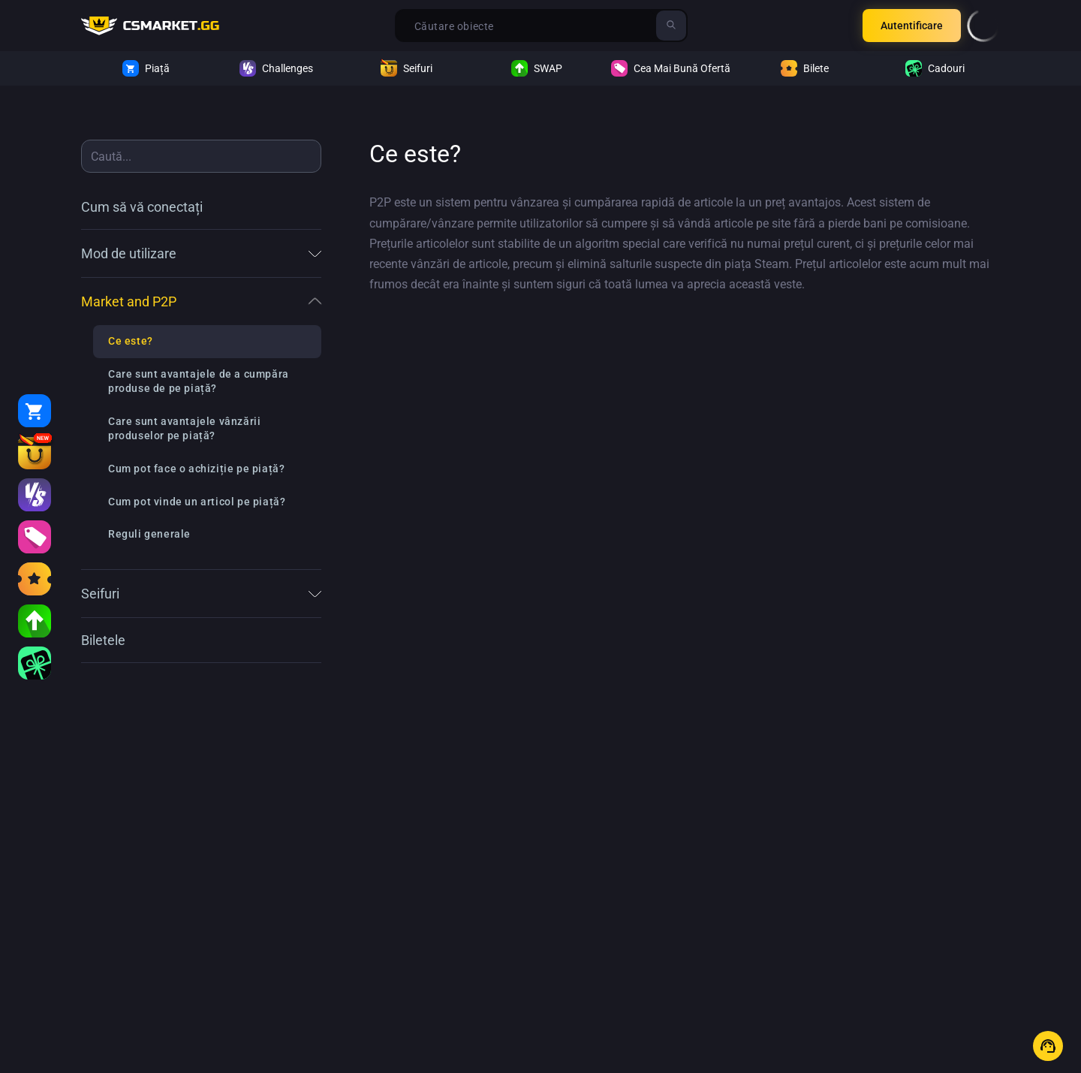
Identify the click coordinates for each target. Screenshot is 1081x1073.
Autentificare (912, 26)
